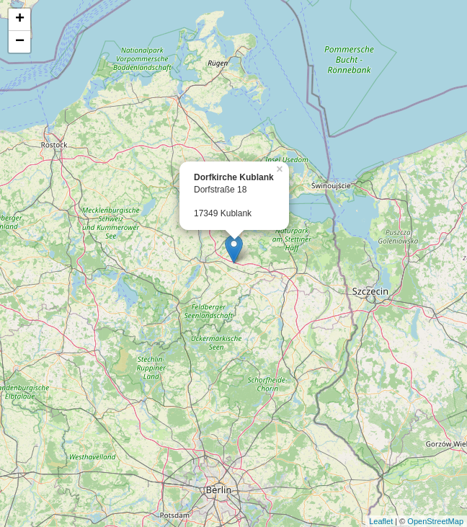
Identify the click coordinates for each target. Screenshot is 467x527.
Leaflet (381, 521)
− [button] (20, 42)
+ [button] (20, 19)
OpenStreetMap (435, 521)
